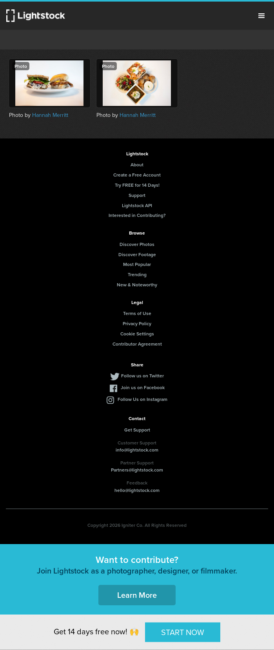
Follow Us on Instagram (142, 399)
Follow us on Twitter (142, 375)
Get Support (137, 429)
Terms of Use (137, 313)
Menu (261, 15)
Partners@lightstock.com (137, 469)
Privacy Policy (137, 323)
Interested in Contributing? (137, 215)
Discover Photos (137, 244)
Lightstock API (137, 205)
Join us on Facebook (143, 387)
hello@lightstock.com (137, 490)
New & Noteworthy (137, 284)
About (137, 164)
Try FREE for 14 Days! (137, 185)
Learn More (137, 595)
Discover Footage (137, 254)
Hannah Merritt (50, 115)
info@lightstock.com (137, 449)
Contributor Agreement (137, 343)
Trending (137, 274)
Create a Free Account (137, 174)
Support (137, 195)
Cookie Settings (137, 333)
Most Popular (137, 264)
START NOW (182, 632)
